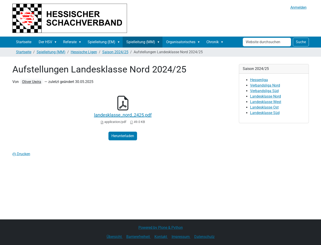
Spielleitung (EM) (101, 42)
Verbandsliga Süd (264, 91)
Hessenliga (259, 80)
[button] (56, 42)
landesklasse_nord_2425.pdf (123, 115)
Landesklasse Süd (265, 113)
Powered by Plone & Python (160, 227)
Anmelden (298, 7)
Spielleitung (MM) (140, 42)
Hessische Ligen (84, 52)
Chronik (212, 42)
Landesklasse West (265, 102)
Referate (70, 42)
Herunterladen (122, 136)
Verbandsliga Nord (265, 85)
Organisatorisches (180, 42)
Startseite (23, 42)
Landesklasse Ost (264, 107)
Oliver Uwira (31, 82)
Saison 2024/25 (115, 52)
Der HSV (45, 42)
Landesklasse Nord (265, 96)
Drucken (21, 154)
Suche (301, 42)
